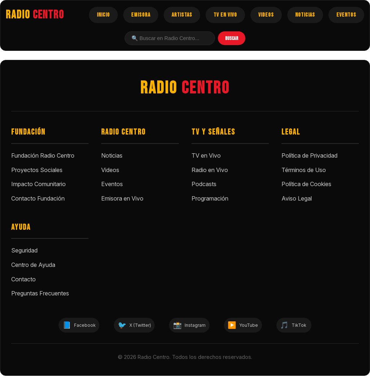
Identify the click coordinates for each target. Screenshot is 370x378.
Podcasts (204, 184)
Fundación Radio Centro (42, 155)
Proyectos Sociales (37, 169)
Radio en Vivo (210, 169)
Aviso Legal (296, 198)
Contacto (23, 279)
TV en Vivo (206, 155)
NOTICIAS (305, 15)
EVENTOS (346, 15)
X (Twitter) (124, 326)
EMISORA (140, 15)
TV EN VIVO (225, 15)
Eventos (112, 184)
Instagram (191, 326)
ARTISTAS (182, 15)
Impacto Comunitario (38, 184)
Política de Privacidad (309, 155)
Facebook (58, 326)
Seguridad (24, 250)
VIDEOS (266, 15)
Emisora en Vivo (122, 198)
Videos (110, 169)
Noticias (111, 155)
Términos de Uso (303, 169)
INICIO (103, 15)
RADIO (35, 15)
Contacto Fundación (38, 198)
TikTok (316, 326)
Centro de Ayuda (33, 264)
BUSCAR (231, 38)
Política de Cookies (306, 184)
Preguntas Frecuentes (40, 293)
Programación (210, 198)
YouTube (255, 326)
